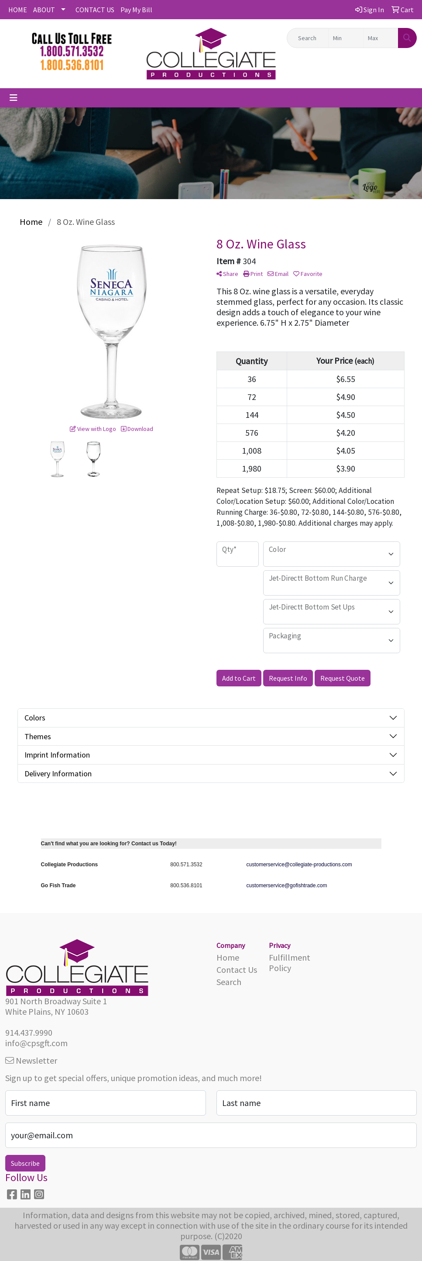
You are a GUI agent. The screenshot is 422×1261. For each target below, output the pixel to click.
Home (227, 957)
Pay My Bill (136, 9)
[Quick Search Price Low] (346, 38)
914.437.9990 (28, 1032)
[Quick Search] (308, 38)
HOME (17, 9)
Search (228, 981)
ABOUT (44, 9)
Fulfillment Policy (289, 962)
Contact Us (236, 969)
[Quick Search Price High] (380, 38)
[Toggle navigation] (13, 98)
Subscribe (25, 1163)
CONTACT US (94, 9)
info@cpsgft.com (36, 1042)
